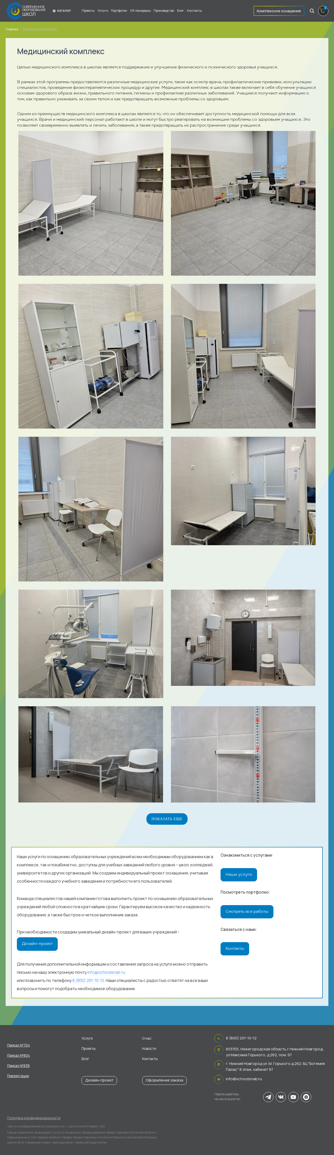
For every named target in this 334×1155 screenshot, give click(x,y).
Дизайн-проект (37, 944)
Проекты (88, 10)
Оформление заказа (164, 1080)
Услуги (103, 10)
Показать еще (167, 819)
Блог (180, 10)
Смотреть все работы (247, 913)
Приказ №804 (18, 1055)
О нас (147, 1038)
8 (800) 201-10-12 (88, 981)
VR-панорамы (140, 10)
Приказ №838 (18, 1065)
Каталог (62, 11)
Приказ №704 (18, 1045)
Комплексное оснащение (279, 10)
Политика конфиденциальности (34, 1118)
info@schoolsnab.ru (106, 973)
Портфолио (119, 10)
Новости (149, 1048)
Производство (164, 10)
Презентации (18, 1076)
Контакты (194, 10)
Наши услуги (239, 875)
